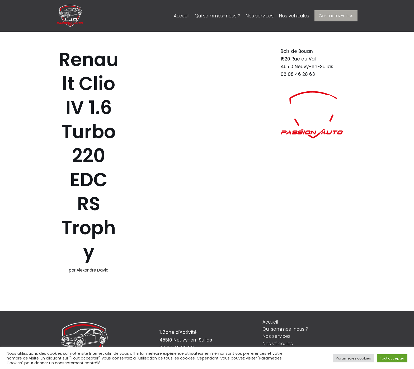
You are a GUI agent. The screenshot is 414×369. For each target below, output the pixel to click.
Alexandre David (93, 270)
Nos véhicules (294, 16)
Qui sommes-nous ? (217, 16)
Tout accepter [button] (392, 358)
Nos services (260, 16)
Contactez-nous (336, 16)
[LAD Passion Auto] (70, 16)
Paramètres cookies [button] (353, 358)
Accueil (181, 16)
